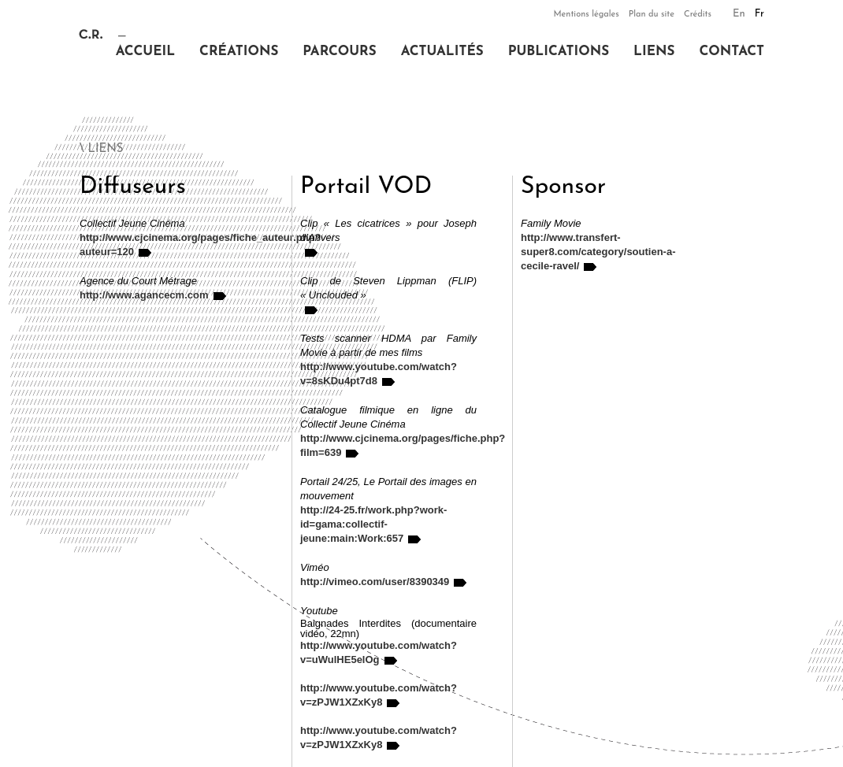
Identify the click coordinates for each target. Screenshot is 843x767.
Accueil (145, 51)
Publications (558, 51)
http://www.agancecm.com (144, 295)
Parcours (339, 51)
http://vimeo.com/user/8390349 (374, 581)
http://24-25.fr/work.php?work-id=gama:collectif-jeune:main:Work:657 (373, 524)
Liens (653, 51)
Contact (731, 51)
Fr (759, 14)
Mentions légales (585, 14)
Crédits (697, 14)
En (739, 14)
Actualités (442, 51)
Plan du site (651, 14)
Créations (238, 51)
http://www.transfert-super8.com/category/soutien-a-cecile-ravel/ (598, 252)
